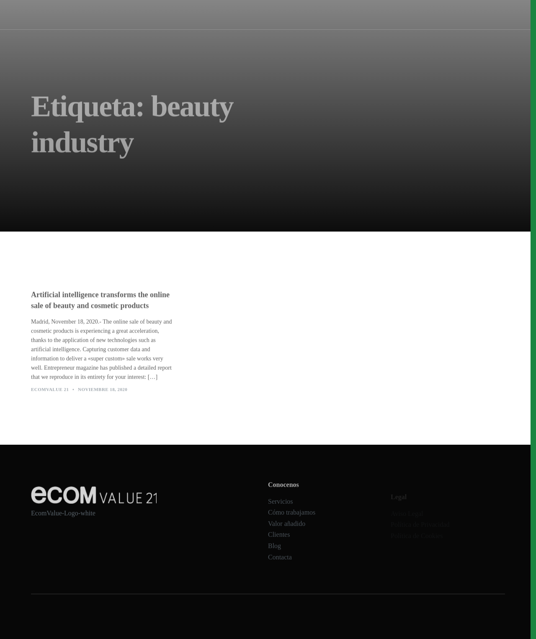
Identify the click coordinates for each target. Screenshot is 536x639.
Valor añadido (286, 532)
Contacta (280, 565)
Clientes (279, 543)
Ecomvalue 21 (50, 393)
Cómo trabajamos (292, 14)
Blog (274, 554)
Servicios (251, 14)
